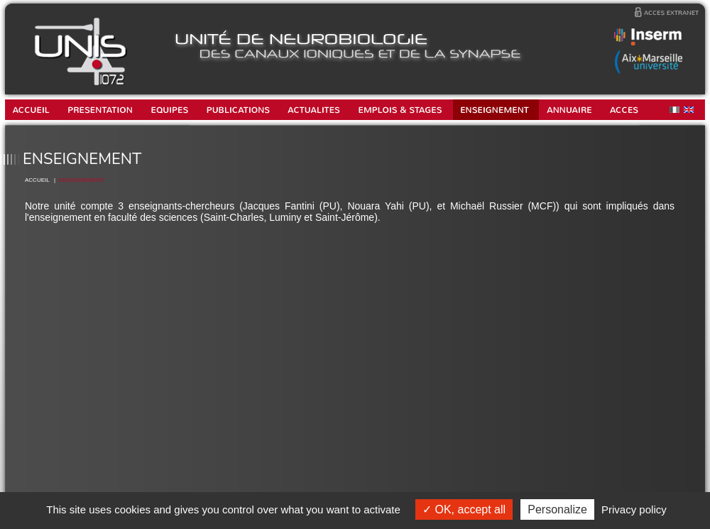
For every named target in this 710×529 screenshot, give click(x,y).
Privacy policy (634, 509)
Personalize (557, 509)
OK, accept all (464, 509)
